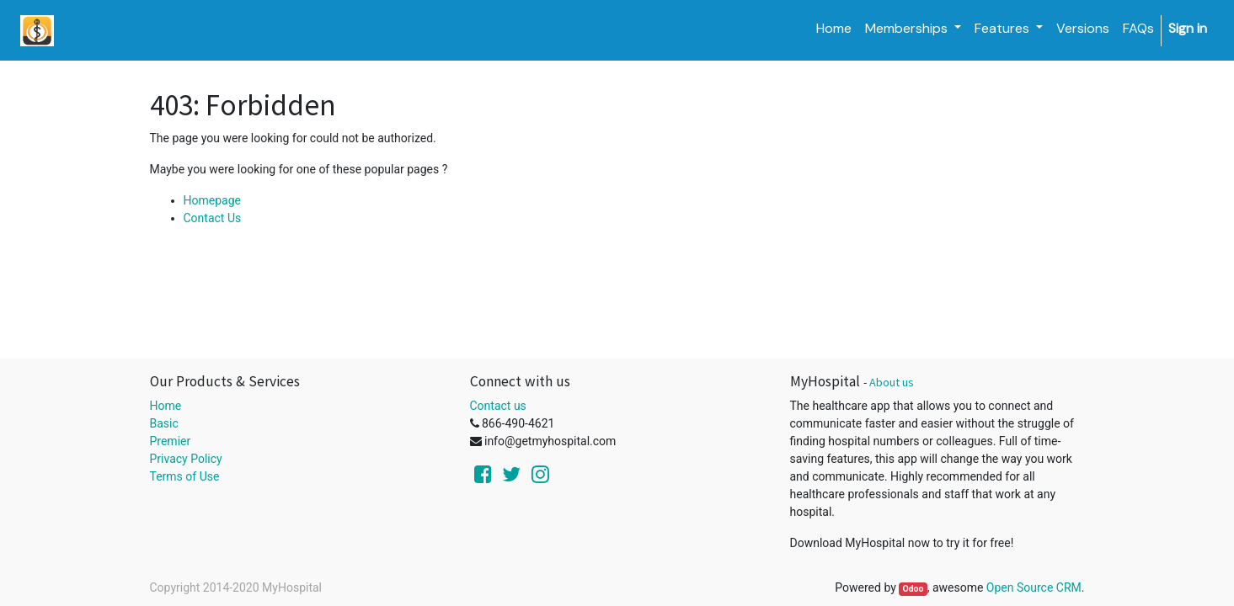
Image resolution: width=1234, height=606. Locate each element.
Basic (164, 423)
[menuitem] (833, 28)
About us (891, 382)
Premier (170, 441)
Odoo (912, 588)
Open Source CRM (1034, 587)
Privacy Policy (186, 458)
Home (166, 405)
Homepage (212, 200)
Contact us (498, 405)
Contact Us (213, 218)
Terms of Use (185, 476)
